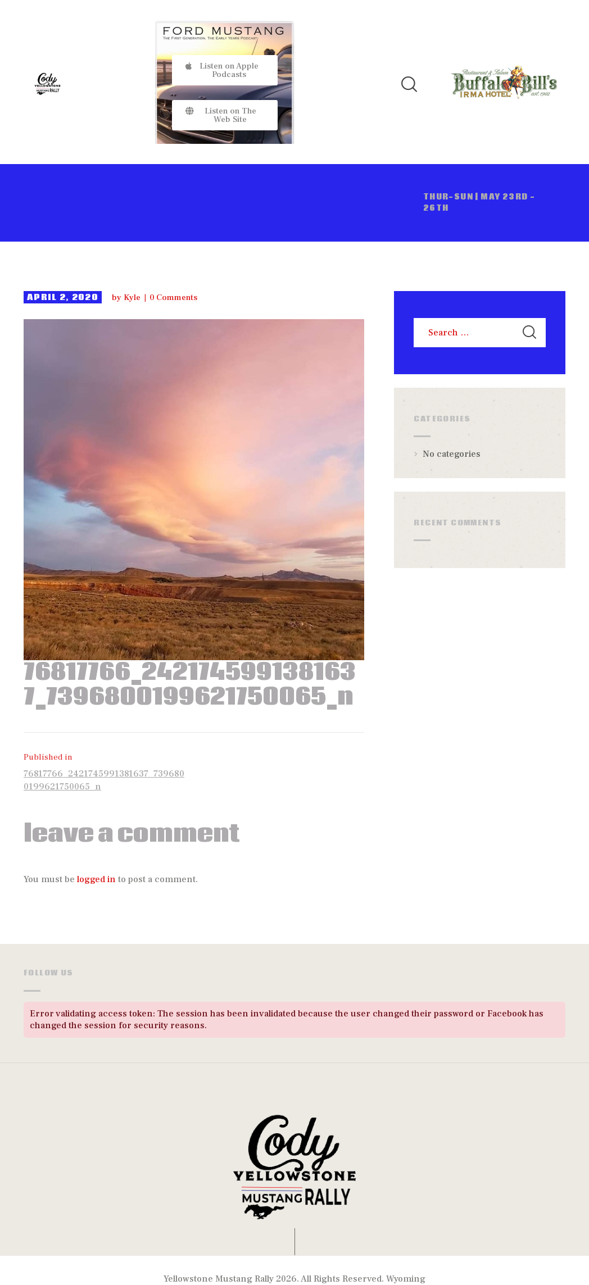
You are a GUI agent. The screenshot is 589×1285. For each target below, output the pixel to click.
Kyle (133, 297)
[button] (225, 70)
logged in (96, 879)
